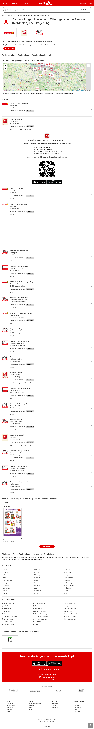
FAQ (30, 707)
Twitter (54, 705)
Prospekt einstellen (35, 703)
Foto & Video (7, 622)
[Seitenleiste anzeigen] (90, 725)
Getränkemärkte (39, 606)
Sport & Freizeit (70, 608)
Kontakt (31, 709)
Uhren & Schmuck (70, 614)
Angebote (10, 709)
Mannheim (37, 590)
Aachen (67, 580)
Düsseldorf (6, 588)
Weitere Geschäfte (70, 619)
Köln (4, 577)
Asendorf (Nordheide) (8, 15)
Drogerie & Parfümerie (9, 616)
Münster (36, 593)
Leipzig (36, 572)
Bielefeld (36, 585)
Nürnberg (36, 575)
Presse (76, 705)
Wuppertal (36, 583)
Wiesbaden (68, 572)
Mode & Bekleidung (40, 614)
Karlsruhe (67, 570)
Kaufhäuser (37, 608)
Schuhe (36, 624)
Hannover (36, 570)
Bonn (35, 588)
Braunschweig (69, 585)
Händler (15, 3)
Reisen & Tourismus (40, 619)
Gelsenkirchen (69, 577)
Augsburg (67, 575)
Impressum (77, 711)
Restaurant (37, 622)
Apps (90, 3)
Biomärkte (6, 611)
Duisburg (36, 577)
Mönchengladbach (70, 583)
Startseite (10, 703)
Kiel (66, 590)
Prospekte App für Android (47, 674)
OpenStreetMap (81, 90)
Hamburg (5, 572)
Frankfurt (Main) (7, 580)
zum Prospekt (9, 48)
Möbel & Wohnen (39, 611)
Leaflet (73, 90)
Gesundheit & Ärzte (40, 603)
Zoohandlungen (70, 616)
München (5, 575)
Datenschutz (78, 707)
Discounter (6, 614)
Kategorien (24, 3)
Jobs (75, 703)
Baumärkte (6, 608)
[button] (88, 65)
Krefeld (67, 593)
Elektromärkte (7, 619)
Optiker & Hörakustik (40, 616)
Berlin (51, 4)
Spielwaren (68, 606)
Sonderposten (69, 603)
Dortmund (5, 585)
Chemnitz (67, 588)
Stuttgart (5, 583)
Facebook (55, 703)
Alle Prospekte (47, 546)
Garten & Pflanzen (8, 624)
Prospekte (6, 3)
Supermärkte (69, 611)
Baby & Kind (6, 606)
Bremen (5, 593)
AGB (75, 709)
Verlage (31, 705)
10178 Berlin (85, 10)
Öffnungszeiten (11, 705)
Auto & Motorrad (8, 603)
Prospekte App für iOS (47, 677)
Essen (4, 590)
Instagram (55, 707)
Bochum (36, 580)
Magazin (83, 3)
